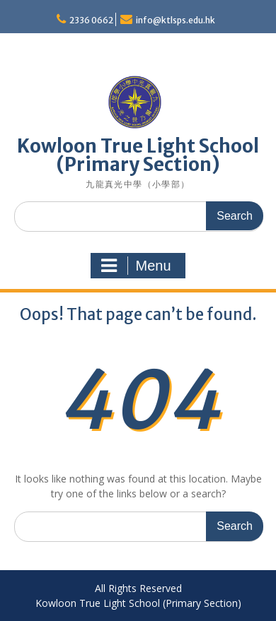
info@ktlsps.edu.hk (175, 20)
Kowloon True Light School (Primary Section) (138, 155)
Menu (136, 265)
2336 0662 (91, 20)
